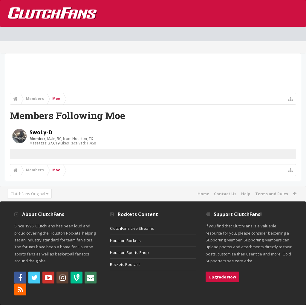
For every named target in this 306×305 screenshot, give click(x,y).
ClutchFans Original (27, 193)
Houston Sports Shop (129, 252)
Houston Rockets (125, 240)
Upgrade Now (222, 277)
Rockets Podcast (125, 264)
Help (245, 193)
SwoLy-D (41, 132)
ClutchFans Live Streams (132, 228)
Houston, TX (82, 138)
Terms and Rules (271, 193)
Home (203, 193)
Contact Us (225, 193)
